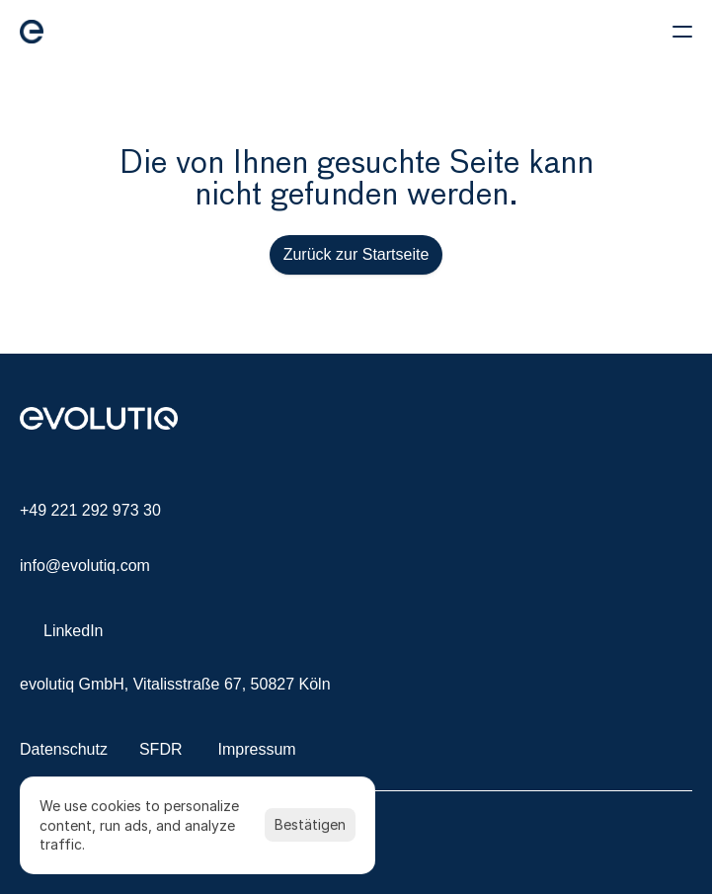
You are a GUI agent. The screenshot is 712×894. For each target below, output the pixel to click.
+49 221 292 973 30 (90, 510)
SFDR (161, 749)
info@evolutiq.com (85, 565)
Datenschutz (64, 749)
